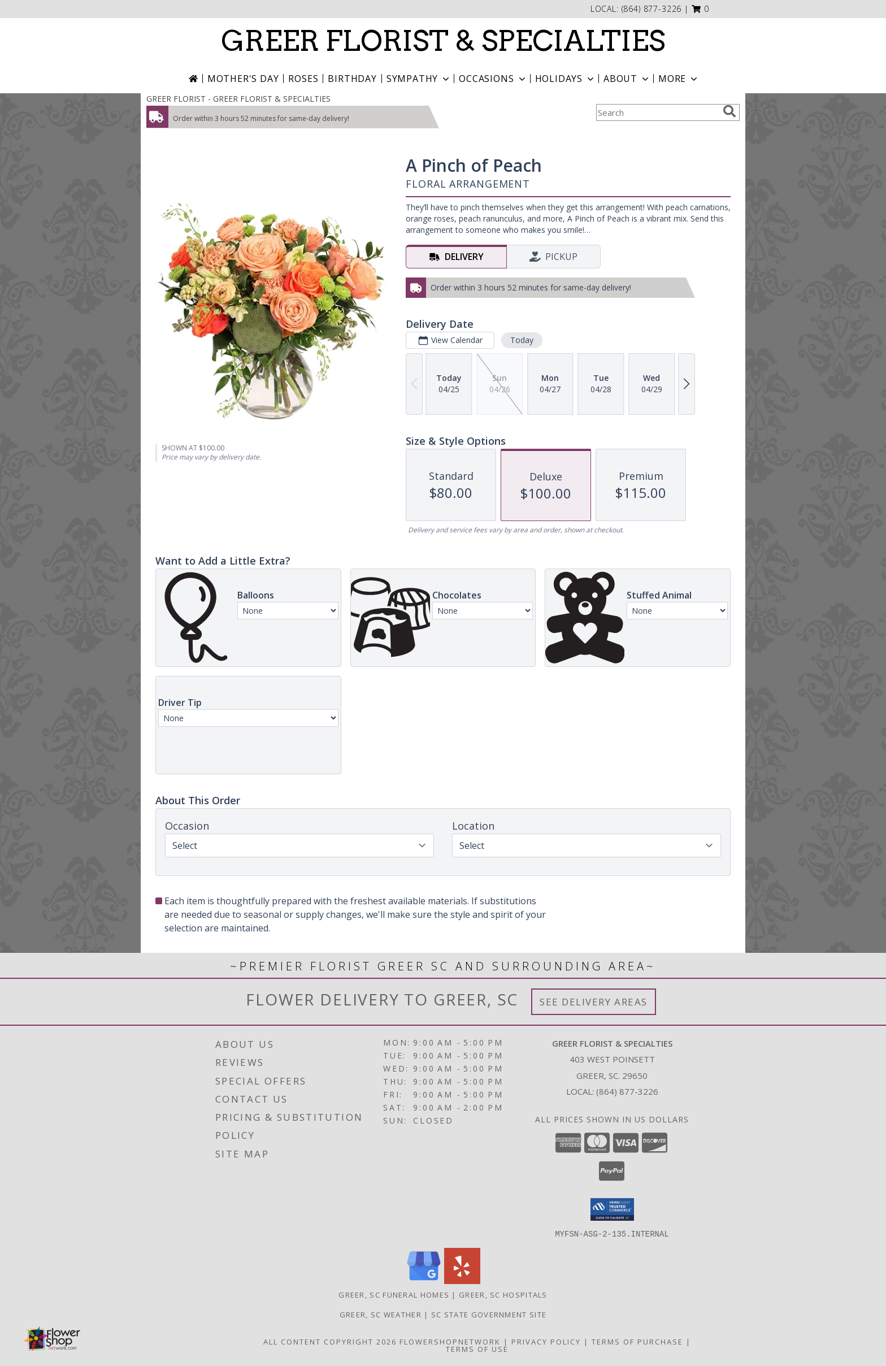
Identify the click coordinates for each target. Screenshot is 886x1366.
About (627, 78)
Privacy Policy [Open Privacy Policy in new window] (546, 1341)
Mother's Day (243, 78)
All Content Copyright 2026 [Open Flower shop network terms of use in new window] (330, 1341)
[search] (729, 111)
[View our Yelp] (462, 1280)
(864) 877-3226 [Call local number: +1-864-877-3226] (652, 8)
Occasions (493, 78)
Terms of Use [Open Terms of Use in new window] (477, 1348)
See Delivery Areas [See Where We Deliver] (594, 1001)
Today (521, 340)
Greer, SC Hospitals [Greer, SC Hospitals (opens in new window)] (503, 1294)
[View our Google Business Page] (424, 1280)
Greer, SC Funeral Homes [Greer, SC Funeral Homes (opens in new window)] (393, 1294)
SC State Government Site (488, 1314)
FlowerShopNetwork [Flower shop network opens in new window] (450, 1341)
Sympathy (418, 78)
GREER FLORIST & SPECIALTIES (443, 41)
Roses (303, 78)
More (679, 78)
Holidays (565, 78)
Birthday (352, 78)
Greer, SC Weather (381, 1314)
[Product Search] (657, 112)
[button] (700, 8)
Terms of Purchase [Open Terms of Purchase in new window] (637, 1341)
